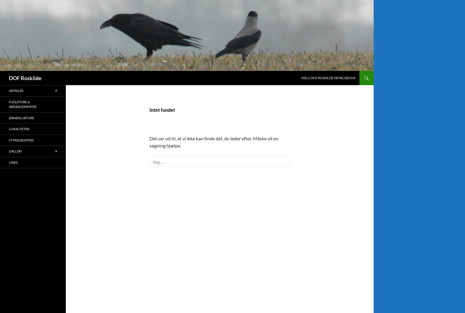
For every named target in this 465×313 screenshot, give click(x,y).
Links (13, 162)
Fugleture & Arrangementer (22, 104)
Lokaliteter (19, 129)
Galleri (15, 151)
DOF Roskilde (25, 78)
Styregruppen (21, 140)
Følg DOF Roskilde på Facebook (328, 78)
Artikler (16, 91)
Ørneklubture (21, 118)
